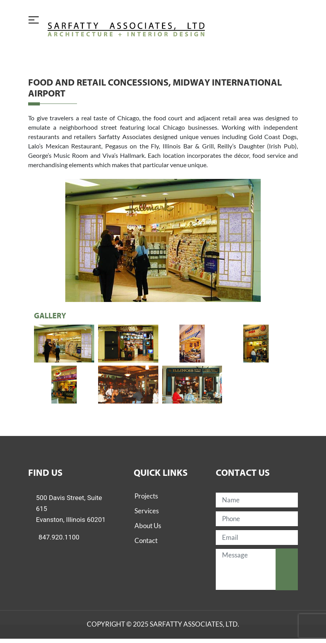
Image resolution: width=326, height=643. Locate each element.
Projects (146, 496)
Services (146, 511)
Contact (146, 540)
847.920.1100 (59, 537)
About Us (147, 526)
